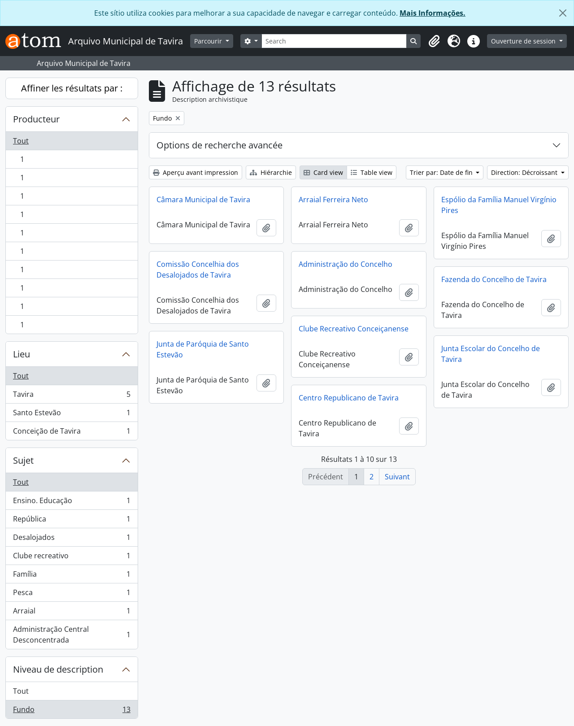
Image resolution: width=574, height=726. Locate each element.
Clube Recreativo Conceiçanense (354, 329)
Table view (371, 172)
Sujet (23, 460)
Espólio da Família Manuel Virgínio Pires (499, 205)
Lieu (21, 354)
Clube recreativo (71, 557)
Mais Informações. (432, 13)
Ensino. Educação (71, 502)
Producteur (36, 119)
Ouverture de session (524, 41)
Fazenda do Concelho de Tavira (494, 279)
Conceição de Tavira (71, 433)
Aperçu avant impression (195, 172)
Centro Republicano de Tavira (349, 398)
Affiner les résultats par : (71, 88)
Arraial (71, 612)
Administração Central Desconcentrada (71, 634)
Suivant (397, 477)
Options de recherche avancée (220, 145)
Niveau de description (58, 669)
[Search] (334, 41)
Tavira (71, 396)
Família (71, 576)
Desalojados (71, 539)
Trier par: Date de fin (442, 172)
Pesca (71, 594)
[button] (434, 41)
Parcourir (209, 41)
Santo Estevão (71, 414)
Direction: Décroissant (525, 172)
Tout (21, 141)
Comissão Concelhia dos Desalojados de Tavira (198, 269)
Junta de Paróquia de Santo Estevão (203, 349)
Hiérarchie (271, 172)
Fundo (71, 711)
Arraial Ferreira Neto (333, 199)
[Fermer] (563, 13)
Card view (323, 172)
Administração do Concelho (345, 264)
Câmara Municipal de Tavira (203, 199)
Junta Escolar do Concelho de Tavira (490, 353)
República (71, 520)
